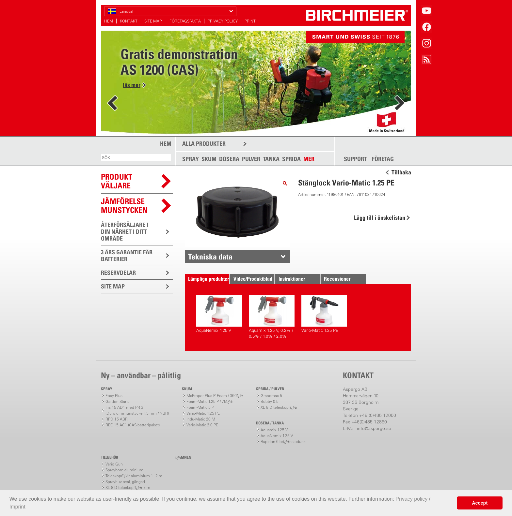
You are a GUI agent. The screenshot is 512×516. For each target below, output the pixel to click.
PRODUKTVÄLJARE (116, 181)
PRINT (250, 21)
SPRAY (190, 158)
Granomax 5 (271, 395)
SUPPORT (355, 159)
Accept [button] (480, 503)
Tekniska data (210, 256)
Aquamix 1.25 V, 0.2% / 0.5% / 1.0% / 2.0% (272, 317)
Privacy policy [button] (411, 499)
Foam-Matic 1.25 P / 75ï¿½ (209, 401)
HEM (108, 21)
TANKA (271, 158)
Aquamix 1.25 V (274, 429)
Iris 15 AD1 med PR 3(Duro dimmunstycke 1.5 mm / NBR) (137, 410)
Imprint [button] (17, 506)
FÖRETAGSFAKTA (185, 21)
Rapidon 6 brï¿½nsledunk (283, 441)
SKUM (208, 158)
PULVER (251, 158)
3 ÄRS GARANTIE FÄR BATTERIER (126, 255)
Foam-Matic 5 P (200, 407)
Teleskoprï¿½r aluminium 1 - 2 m (133, 475)
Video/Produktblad (252, 278)
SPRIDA (291, 158)
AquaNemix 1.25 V (219, 314)
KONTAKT (128, 21)
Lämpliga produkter (208, 278)
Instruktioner (292, 278)
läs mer (131, 84)
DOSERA (229, 158)
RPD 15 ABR (116, 419)
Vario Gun (114, 464)
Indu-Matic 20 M (200, 419)
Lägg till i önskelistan (379, 217)
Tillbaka (401, 172)
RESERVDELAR (118, 272)
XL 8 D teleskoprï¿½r (279, 407)
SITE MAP (153, 21)
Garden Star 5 (117, 401)
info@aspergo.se (374, 428)
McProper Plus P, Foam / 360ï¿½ (214, 395)
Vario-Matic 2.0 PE (202, 424)
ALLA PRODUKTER (204, 143)
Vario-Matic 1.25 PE (324, 314)
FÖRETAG (383, 159)
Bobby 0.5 (270, 401)
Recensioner (337, 278)
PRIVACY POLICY (223, 21)
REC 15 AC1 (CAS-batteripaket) (132, 424)
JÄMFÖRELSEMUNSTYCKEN (124, 205)
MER (308, 158)
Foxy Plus (113, 395)
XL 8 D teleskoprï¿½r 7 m (127, 487)
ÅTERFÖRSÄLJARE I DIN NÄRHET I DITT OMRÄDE (124, 231)
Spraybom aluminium (124, 469)
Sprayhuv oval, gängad (125, 481)
